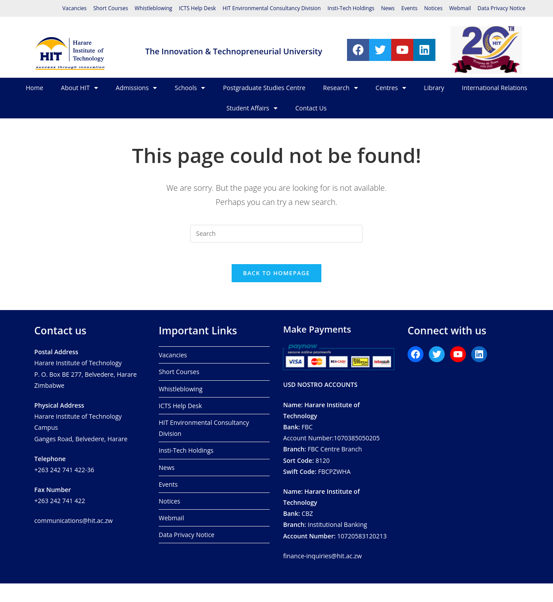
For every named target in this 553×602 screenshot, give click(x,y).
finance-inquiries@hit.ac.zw (322, 555)
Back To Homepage (276, 278)
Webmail (460, 8)
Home (34, 87)
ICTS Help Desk (197, 8)
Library (434, 87)
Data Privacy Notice (501, 8)
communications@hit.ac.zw (73, 520)
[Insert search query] (276, 233)
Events (409, 8)
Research (340, 87)
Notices (433, 8)
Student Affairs (252, 108)
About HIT (79, 87)
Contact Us (311, 108)
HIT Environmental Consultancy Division (271, 8)
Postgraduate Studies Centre (264, 87)
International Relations (494, 87)
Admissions (136, 87)
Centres (391, 87)
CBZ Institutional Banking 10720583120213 (334, 513)
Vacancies (74, 8)
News (388, 8)
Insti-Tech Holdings (351, 8)
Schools (190, 87)
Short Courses (110, 8)
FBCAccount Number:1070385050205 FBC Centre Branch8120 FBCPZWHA (331, 437)
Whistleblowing (153, 8)
